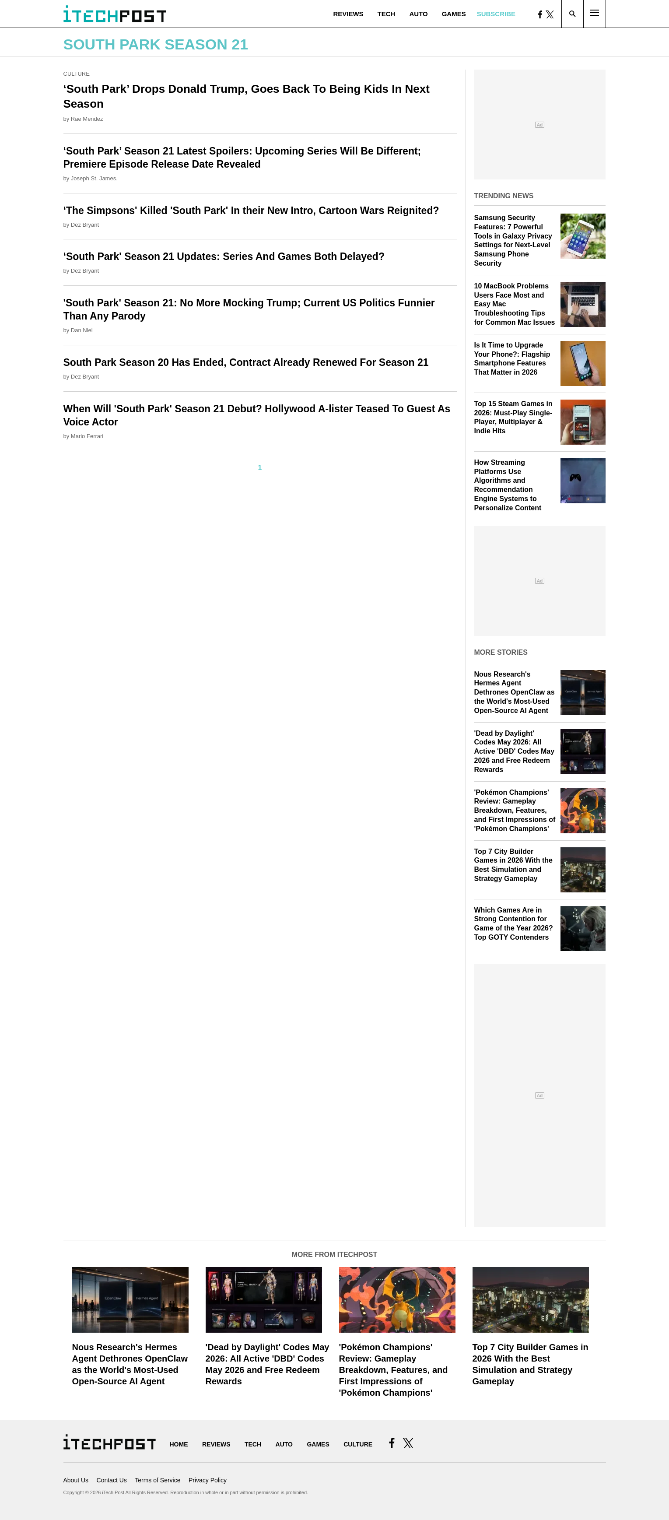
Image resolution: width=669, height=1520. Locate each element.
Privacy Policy (208, 1480)
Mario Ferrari (87, 436)
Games (454, 14)
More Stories (501, 652)
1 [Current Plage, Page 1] (260, 467)
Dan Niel (82, 330)
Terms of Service (157, 1480)
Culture (76, 73)
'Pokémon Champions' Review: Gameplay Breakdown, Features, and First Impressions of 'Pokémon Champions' (515, 810)
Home (179, 1444)
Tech (387, 14)
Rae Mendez (87, 119)
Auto (418, 14)
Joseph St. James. (94, 178)
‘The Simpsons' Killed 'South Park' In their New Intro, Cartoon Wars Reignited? (251, 210)
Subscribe (496, 14)
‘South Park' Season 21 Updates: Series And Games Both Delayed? (224, 256)
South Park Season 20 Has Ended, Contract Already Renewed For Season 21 (246, 362)
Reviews (348, 14)
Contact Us (112, 1480)
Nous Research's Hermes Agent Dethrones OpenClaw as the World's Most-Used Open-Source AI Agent (514, 692)
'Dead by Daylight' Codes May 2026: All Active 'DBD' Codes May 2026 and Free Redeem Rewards (514, 751)
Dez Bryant (85, 224)
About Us (76, 1480)
